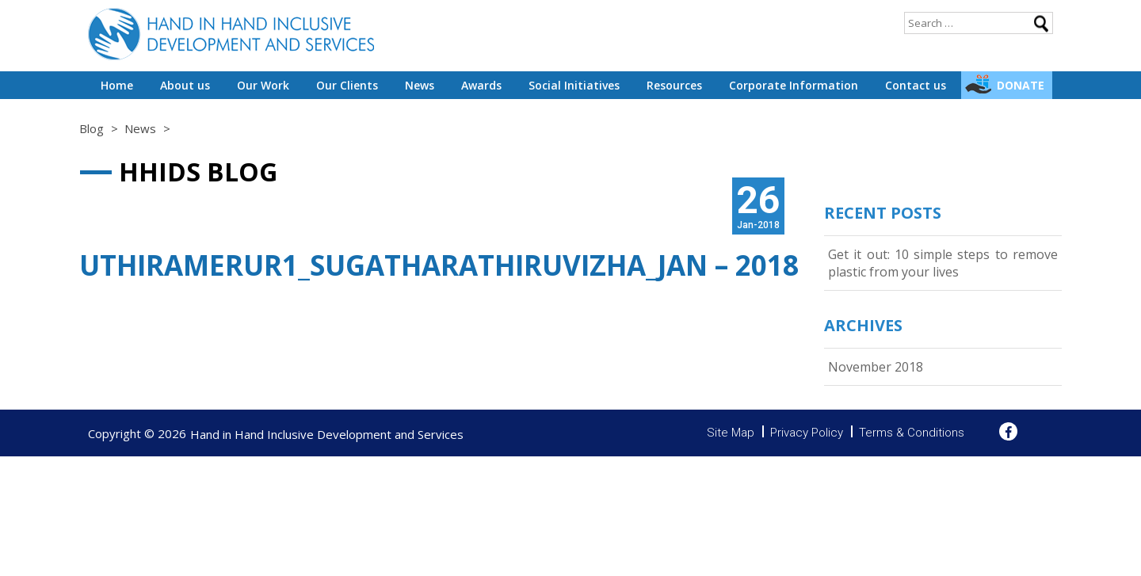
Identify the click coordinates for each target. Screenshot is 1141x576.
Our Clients (347, 85)
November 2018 (875, 367)
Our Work (263, 85)
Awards (481, 85)
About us (185, 85)
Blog (91, 128)
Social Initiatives (574, 85)
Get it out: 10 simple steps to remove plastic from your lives (943, 263)
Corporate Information (793, 85)
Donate (1020, 85)
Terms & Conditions (911, 432)
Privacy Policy (806, 432)
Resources (674, 85)
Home (117, 85)
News (419, 85)
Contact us (915, 85)
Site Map (730, 432)
